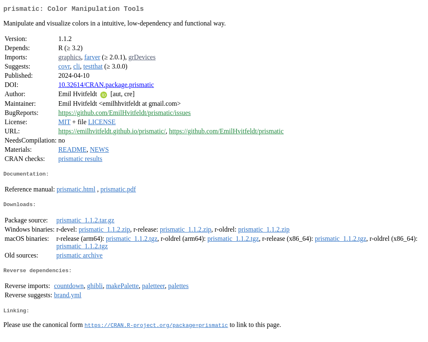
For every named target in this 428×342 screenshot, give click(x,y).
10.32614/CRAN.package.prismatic (106, 86)
